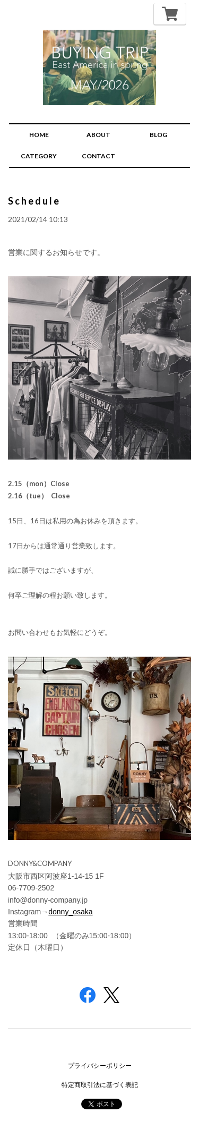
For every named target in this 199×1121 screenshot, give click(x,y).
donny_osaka (70, 911)
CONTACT (98, 156)
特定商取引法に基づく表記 (100, 1085)
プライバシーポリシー (100, 1065)
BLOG (158, 135)
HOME (39, 135)
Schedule (34, 201)
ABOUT (98, 135)
